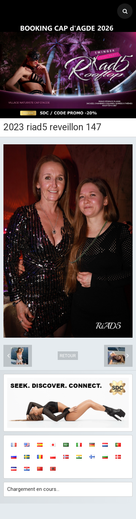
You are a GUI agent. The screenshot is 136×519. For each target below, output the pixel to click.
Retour (68, 355)
